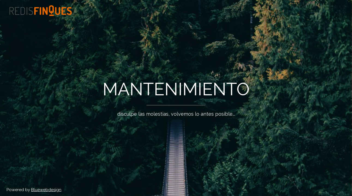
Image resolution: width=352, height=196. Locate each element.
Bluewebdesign (46, 189)
